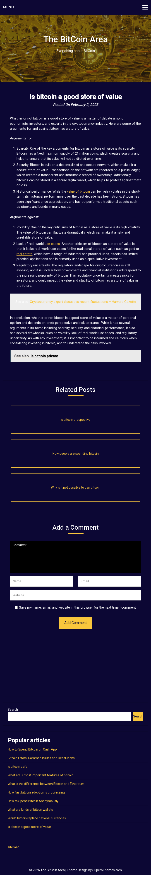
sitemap (13, 847)
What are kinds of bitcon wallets (30, 809)
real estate (24, 254)
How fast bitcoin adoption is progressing (36, 792)
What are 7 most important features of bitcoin (40, 775)
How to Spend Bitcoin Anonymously (33, 801)
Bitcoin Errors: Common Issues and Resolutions (41, 758)
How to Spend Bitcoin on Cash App (32, 749)
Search (13, 709)
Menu (8, 7)
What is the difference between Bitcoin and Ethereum (46, 784)
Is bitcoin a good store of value (29, 827)
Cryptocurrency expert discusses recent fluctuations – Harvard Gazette (83, 302)
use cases (52, 244)
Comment (75, 557)
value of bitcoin (78, 191)
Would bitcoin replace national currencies (37, 818)
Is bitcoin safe (17, 766)
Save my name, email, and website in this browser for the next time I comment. (78, 607)
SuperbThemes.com (107, 870)
